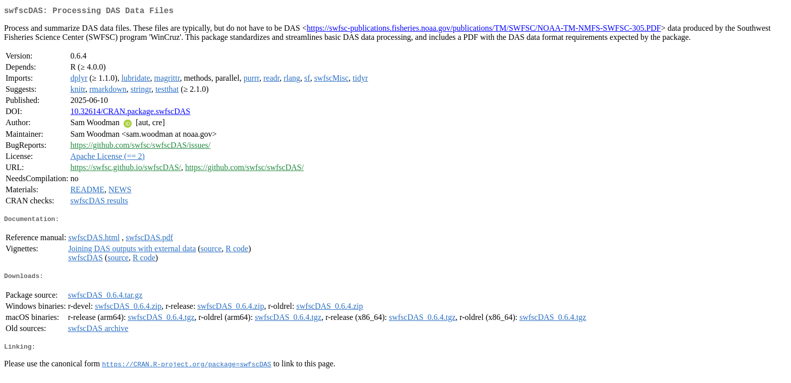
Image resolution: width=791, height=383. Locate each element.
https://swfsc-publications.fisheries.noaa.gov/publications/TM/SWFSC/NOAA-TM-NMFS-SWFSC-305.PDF (484, 30)
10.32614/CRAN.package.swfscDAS (130, 113)
